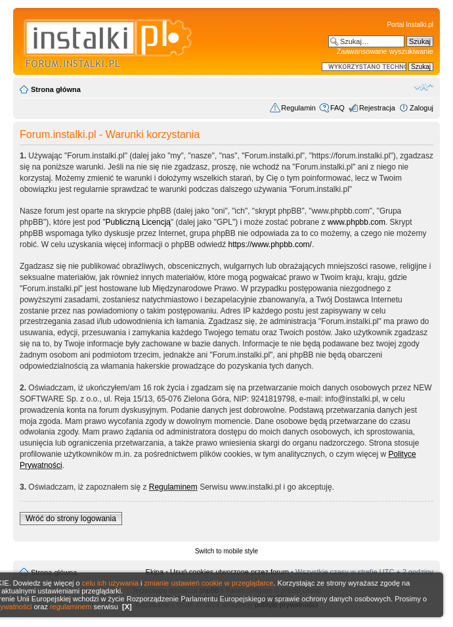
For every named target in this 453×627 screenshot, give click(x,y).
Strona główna (56, 89)
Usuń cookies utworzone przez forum (229, 572)
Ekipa (155, 572)
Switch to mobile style (226, 551)
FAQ (337, 108)
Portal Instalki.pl (410, 24)
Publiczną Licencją (138, 222)
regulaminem (71, 607)
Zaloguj (421, 108)
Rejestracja (377, 108)
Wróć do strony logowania (71, 518)
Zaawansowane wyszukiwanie (385, 51)
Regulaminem (173, 487)
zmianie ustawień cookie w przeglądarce (209, 583)
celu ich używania (110, 583)
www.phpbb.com (356, 222)
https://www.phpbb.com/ (269, 244)
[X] (127, 607)
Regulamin (298, 108)
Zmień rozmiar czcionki (423, 87)
